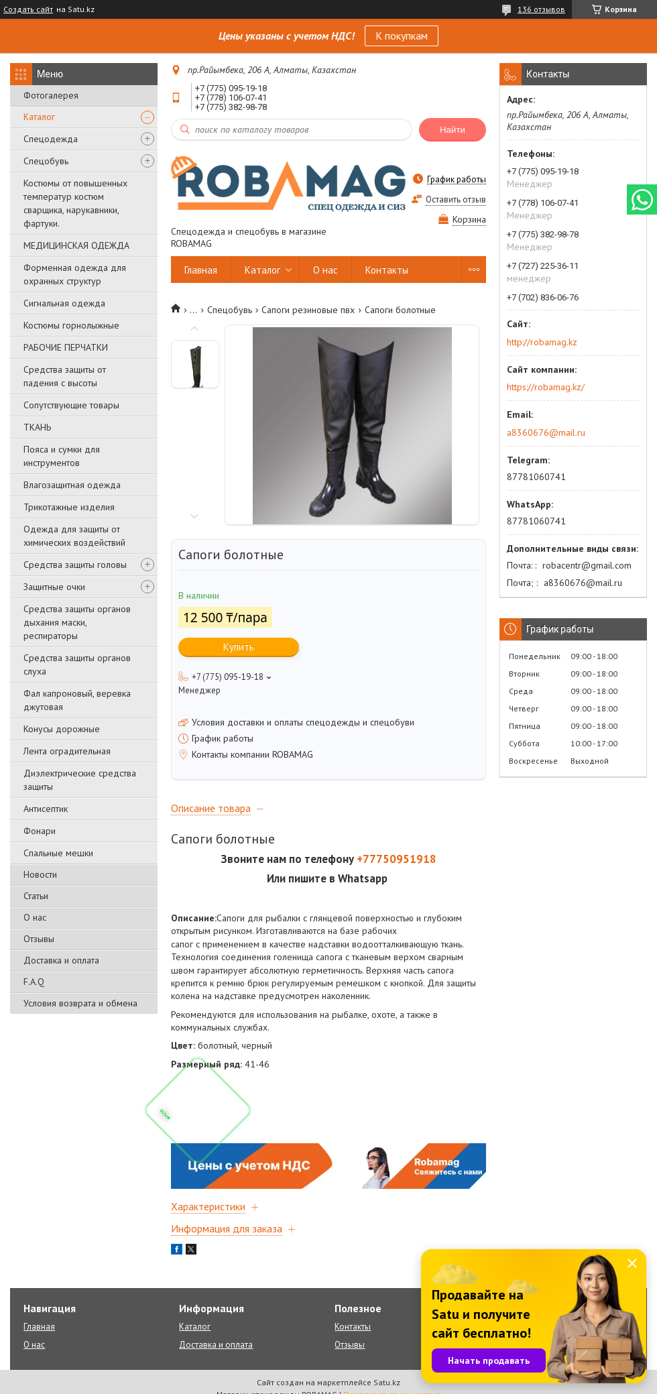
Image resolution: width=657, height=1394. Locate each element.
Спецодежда (50, 139)
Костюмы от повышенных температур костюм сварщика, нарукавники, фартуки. (75, 203)
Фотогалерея (50, 95)
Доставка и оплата (61, 960)
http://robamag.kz (542, 342)
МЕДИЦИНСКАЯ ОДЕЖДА (76, 245)
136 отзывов (541, 9)
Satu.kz (386, 1382)
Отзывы (38, 939)
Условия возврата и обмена (80, 1003)
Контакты (386, 270)
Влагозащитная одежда (72, 485)
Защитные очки (54, 587)
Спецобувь (45, 161)
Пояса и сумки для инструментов (61, 456)
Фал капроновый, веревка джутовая (77, 700)
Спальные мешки (58, 853)
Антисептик (45, 809)
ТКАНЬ (37, 427)
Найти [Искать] (452, 130)
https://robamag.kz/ (546, 387)
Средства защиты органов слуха (77, 664)
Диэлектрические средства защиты (79, 780)
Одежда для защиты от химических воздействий (74, 535)
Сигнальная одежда (64, 303)
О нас (34, 917)
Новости (40, 874)
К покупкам (401, 35)
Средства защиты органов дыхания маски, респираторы (77, 622)
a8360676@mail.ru (546, 432)
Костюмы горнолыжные (71, 325)
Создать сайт (28, 9)
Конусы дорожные (61, 729)
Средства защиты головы (75, 565)
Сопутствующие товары (71, 405)
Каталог (39, 117)
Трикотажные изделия (69, 507)
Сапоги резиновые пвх (308, 310)
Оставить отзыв (456, 199)
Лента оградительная (67, 751)
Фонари (39, 831)
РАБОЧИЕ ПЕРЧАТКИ (65, 347)
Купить (238, 646)
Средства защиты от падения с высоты (64, 376)
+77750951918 (396, 859)
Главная (200, 270)
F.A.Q (33, 982)
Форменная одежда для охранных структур (74, 274)
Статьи (35, 896)
